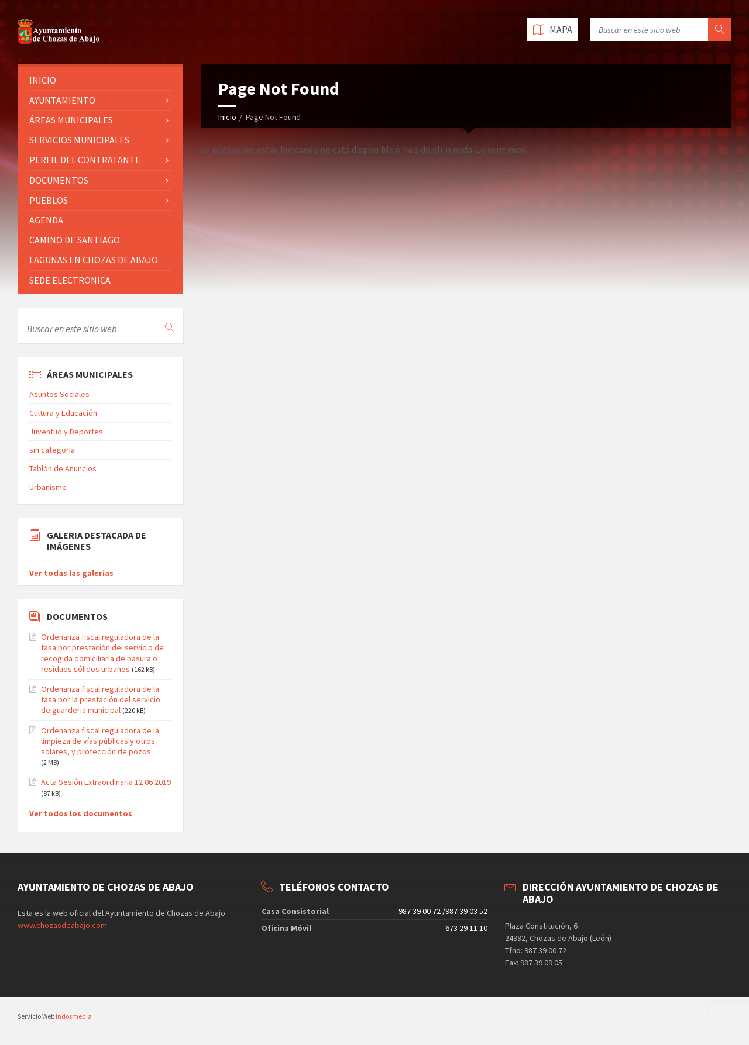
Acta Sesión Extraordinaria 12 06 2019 (106, 782)
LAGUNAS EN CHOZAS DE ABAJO (93, 259)
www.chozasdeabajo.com (62, 925)
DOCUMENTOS (58, 180)
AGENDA (46, 220)
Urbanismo (48, 487)
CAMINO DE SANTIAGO (74, 240)
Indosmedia (74, 1016)
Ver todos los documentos (80, 813)
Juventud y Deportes (66, 431)
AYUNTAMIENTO (62, 100)
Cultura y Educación (63, 413)
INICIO (42, 80)
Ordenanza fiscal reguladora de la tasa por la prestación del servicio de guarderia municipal (100, 699)
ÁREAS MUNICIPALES (71, 120)
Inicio (227, 117)
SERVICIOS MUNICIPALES (79, 140)
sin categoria (52, 449)
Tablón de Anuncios (63, 468)
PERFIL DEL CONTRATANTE (84, 159)
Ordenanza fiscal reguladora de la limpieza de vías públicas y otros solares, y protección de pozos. (100, 741)
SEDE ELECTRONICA (70, 280)
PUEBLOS (48, 200)
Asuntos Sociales (59, 394)
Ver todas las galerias (71, 573)
